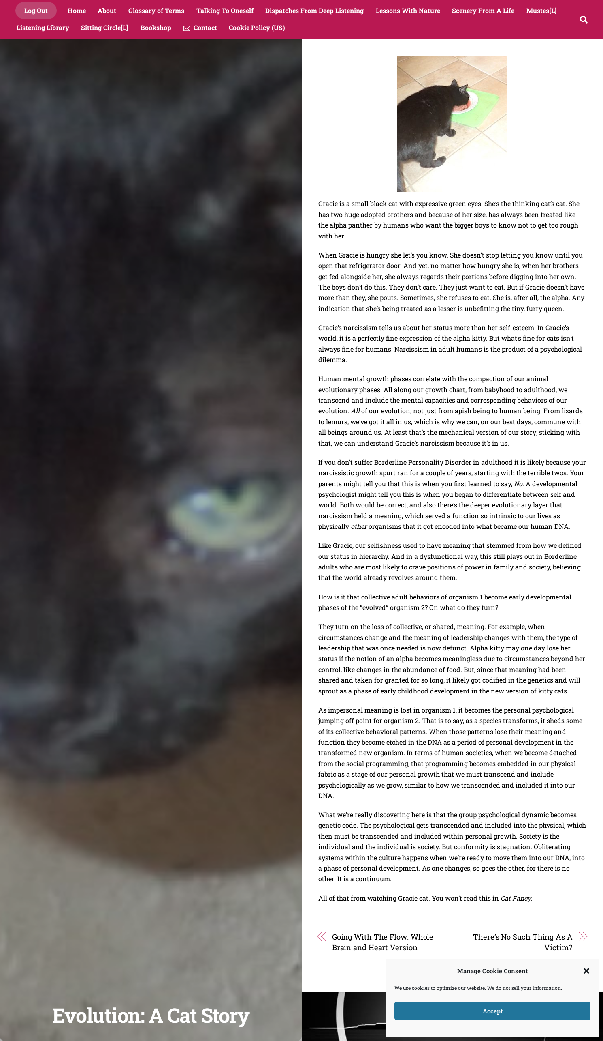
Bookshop (156, 27)
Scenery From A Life (483, 10)
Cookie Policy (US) (257, 27)
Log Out (36, 10)
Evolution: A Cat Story (150, 1015)
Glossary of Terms (156, 10)
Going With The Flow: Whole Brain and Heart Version (383, 942)
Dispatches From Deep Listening (314, 10)
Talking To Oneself (225, 10)
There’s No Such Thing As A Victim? (523, 942)
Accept (493, 1011)
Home (77, 10)
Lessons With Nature (408, 10)
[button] (586, 971)
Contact (200, 27)
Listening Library (43, 27)
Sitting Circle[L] (104, 27)
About (107, 10)
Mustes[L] (541, 10)
